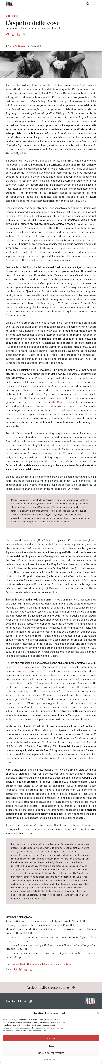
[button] (98, 1013)
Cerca (88, 4)
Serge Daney (23, 666)
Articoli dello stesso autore (51, 987)
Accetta (51, 1038)
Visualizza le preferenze (51, 1053)
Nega (51, 1046)
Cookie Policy (49, 1059)
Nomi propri (12, 16)
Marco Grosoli (65, 402)
